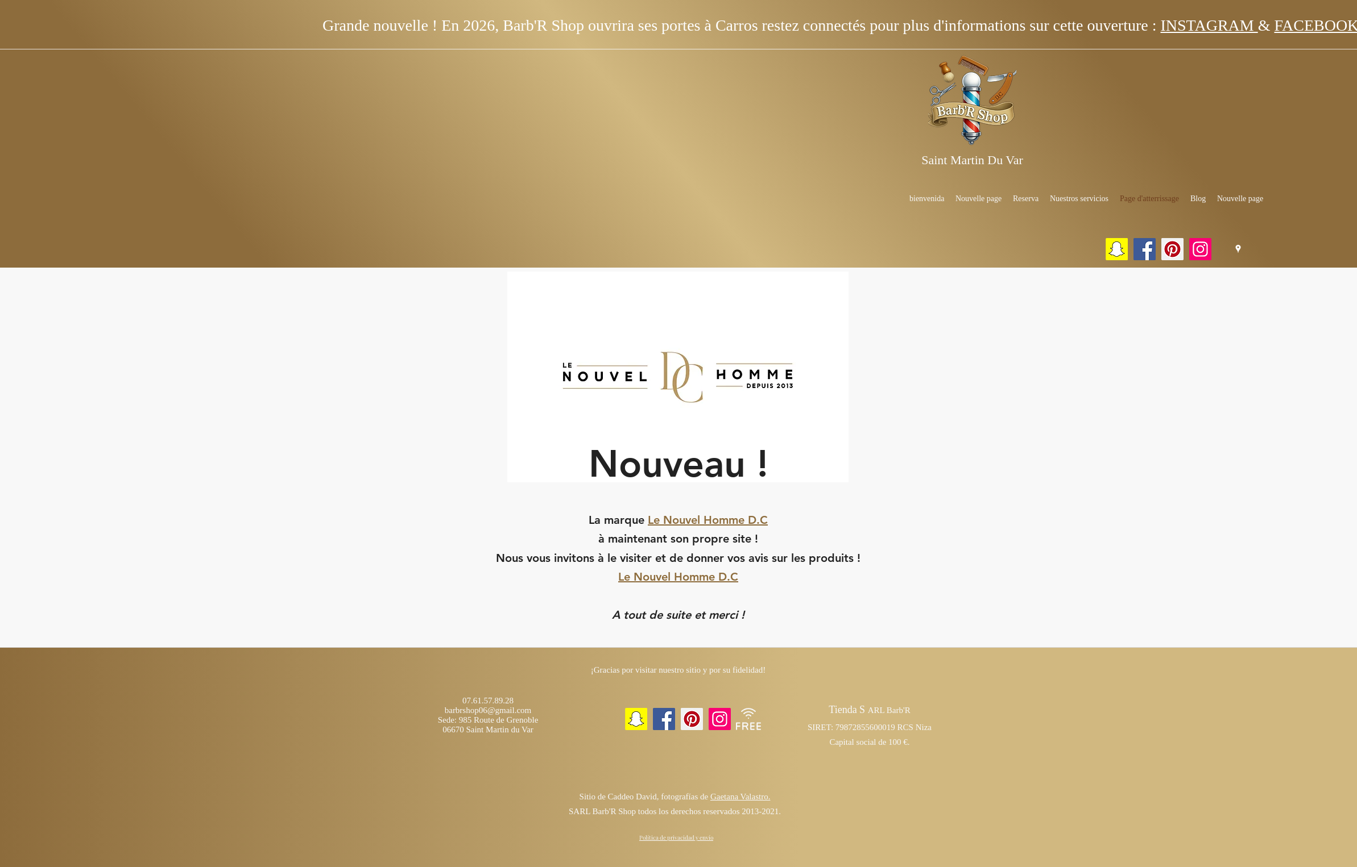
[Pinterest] (1172, 249)
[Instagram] (1200, 249)
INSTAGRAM (1208, 25)
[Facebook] (1144, 249)
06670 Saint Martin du (480, 729)
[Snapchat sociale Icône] (1117, 249)
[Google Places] (1238, 249)
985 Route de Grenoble (499, 719)
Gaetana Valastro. (740, 796)
